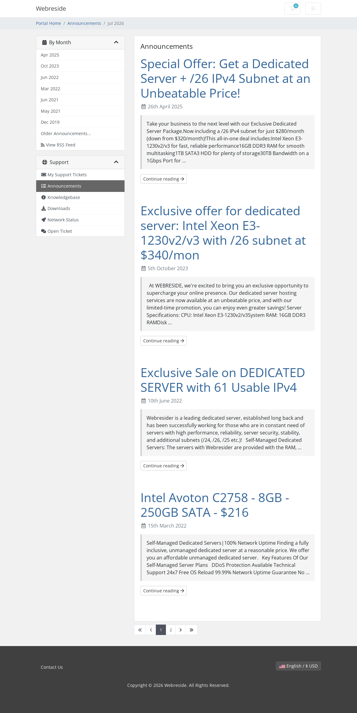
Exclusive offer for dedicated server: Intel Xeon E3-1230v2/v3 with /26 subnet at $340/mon (223, 232)
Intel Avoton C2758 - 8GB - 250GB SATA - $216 (214, 504)
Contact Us (52, 667)
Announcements (84, 23)
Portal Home (48, 23)
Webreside (51, 8)
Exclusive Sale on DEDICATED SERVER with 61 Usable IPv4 (222, 379)
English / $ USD (298, 666)
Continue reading (163, 179)
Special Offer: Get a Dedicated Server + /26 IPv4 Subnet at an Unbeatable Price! (225, 78)
